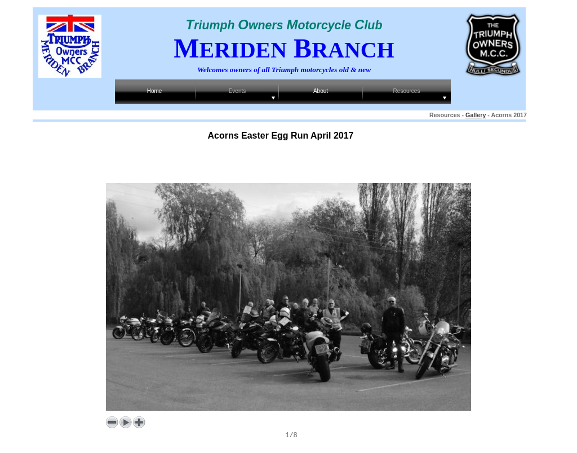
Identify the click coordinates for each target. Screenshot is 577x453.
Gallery (475, 115)
